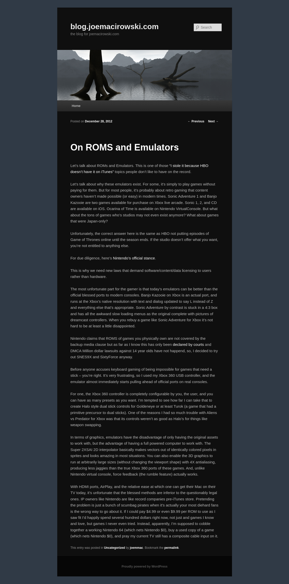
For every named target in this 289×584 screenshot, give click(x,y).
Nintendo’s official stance (134, 258)
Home (76, 106)
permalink (171, 548)
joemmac (136, 548)
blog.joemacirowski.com (114, 26)
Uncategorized (114, 548)
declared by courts (188, 344)
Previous (196, 121)
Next (213, 121)
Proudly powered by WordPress (144, 566)
